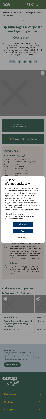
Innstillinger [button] (23, 238)
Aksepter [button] (23, 224)
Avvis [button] (23, 231)
